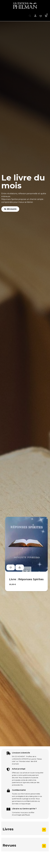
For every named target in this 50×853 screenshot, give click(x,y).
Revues (9, 845)
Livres (8, 829)
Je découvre (10, 209)
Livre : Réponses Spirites (26, 579)
